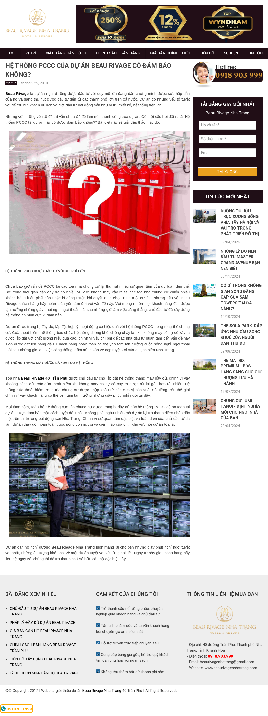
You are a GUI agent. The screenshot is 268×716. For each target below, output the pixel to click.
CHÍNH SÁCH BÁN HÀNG (121, 55)
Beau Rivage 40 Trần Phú (44, 398)
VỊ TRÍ (32, 55)
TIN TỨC (12, 70)
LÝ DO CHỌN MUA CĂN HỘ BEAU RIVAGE (44, 693)
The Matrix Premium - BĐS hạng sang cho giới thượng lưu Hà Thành (241, 392)
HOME (10, 55)
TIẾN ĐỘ (211, 55)
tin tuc (11, 103)
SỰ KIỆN (236, 55)
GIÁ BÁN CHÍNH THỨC (174, 55)
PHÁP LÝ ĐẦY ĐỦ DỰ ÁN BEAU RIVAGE (42, 642)
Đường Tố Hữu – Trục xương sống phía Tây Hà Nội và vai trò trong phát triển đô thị (240, 242)
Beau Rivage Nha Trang (101, 710)
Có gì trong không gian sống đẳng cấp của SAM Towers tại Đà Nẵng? (241, 317)
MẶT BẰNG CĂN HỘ (65, 55)
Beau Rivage (17, 113)
